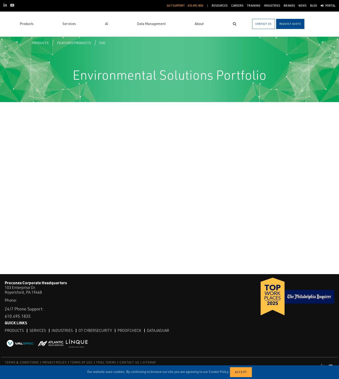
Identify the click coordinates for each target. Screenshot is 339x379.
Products (40, 43)
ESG (102, 43)
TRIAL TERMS (106, 362)
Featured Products (74, 43)
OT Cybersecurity (95, 330)
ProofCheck (129, 330)
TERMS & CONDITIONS (22, 362)
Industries (62, 330)
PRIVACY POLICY (55, 362)
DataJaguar (158, 330)
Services (37, 330)
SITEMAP (149, 362)
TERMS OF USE (81, 362)
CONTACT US (129, 362)
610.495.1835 (18, 316)
